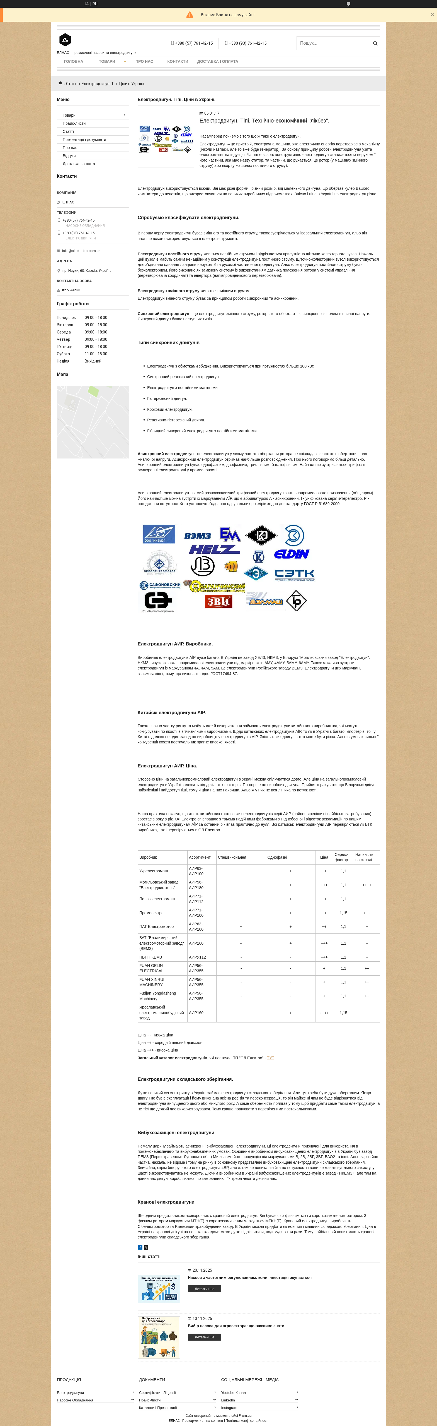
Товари (107, 61)
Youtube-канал (233, 1393)
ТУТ (270, 1058)
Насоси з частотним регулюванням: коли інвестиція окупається (250, 1277)
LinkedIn (228, 1400)
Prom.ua (245, 1416)
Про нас (144, 61)
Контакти (177, 61)
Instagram (229, 1408)
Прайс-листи (74, 123)
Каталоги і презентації (158, 1408)
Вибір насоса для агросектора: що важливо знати (236, 1326)
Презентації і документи (84, 139)
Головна (73, 61)
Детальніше (205, 1289)
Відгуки (69, 155)
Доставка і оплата (217, 61)
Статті (71, 83)
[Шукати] (375, 43)
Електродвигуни (70, 1393)
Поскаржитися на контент (202, 1421)
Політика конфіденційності (247, 1421)
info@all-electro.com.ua (81, 251)
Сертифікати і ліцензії (157, 1393)
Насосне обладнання (75, 1400)
